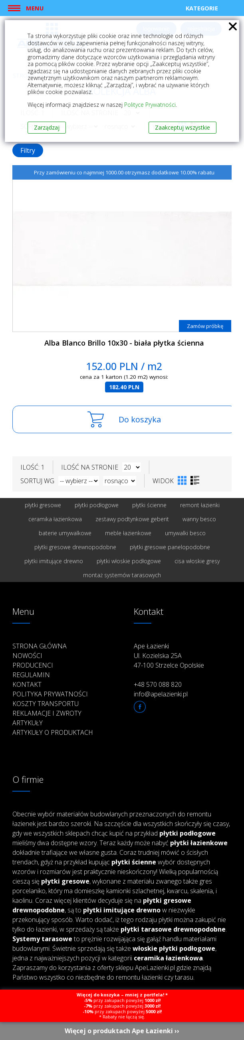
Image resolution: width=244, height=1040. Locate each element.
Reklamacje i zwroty (46, 713)
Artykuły (27, 722)
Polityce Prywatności (150, 104)
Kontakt (27, 684)
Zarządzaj (47, 127)
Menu (35, 8)
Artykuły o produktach (52, 732)
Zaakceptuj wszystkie (182, 127)
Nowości (27, 655)
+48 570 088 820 (158, 684)
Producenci (32, 665)
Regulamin (31, 674)
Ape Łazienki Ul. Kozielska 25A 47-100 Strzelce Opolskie (169, 656)
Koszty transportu (45, 703)
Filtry (27, 150)
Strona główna (39, 646)
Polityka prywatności (50, 694)
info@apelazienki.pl (161, 694)
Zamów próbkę (205, 326)
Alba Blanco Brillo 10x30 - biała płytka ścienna (124, 343)
